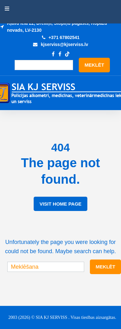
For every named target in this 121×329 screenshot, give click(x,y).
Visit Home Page (60, 204)
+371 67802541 (64, 37)
